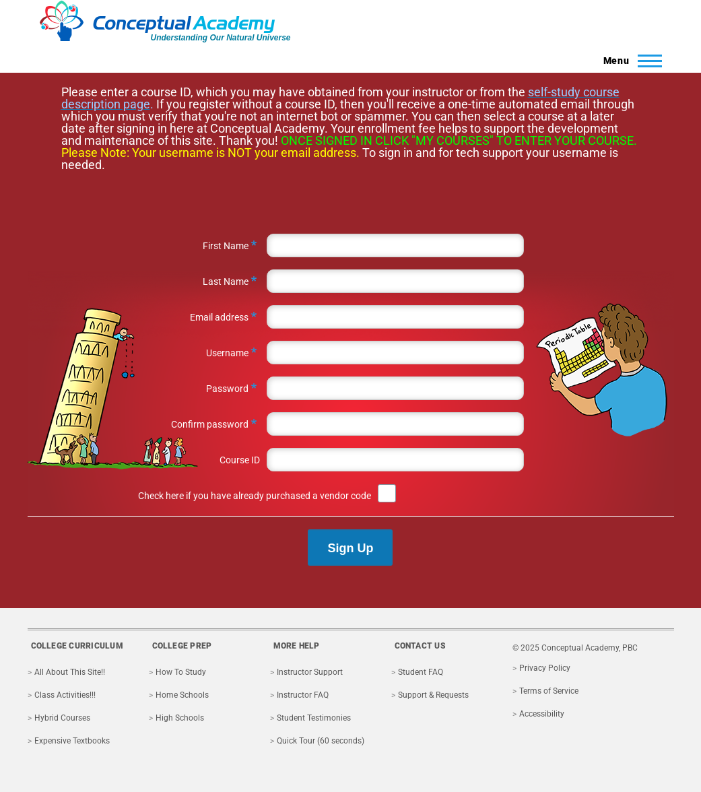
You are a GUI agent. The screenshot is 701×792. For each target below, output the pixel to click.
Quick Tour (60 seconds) (320, 741)
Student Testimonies (314, 718)
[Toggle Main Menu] (628, 60)
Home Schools (182, 695)
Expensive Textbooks (72, 741)
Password (227, 388)
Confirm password (209, 424)
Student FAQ (420, 672)
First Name (225, 245)
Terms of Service (548, 691)
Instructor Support (310, 672)
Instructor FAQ (303, 695)
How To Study (181, 672)
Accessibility (541, 714)
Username (227, 353)
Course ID (240, 460)
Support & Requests (433, 695)
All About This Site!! (69, 672)
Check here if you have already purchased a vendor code (254, 495)
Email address (219, 317)
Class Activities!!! (65, 695)
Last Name (225, 281)
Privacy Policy (544, 668)
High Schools (180, 718)
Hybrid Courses (62, 718)
